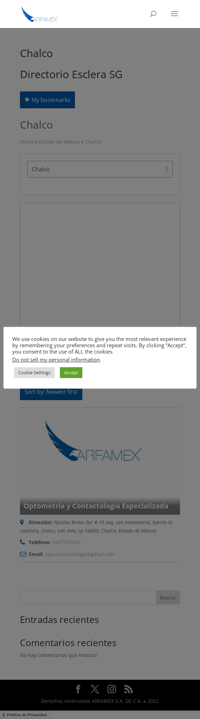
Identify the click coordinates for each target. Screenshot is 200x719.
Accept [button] (71, 372)
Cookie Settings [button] (34, 372)
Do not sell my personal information (56, 359)
